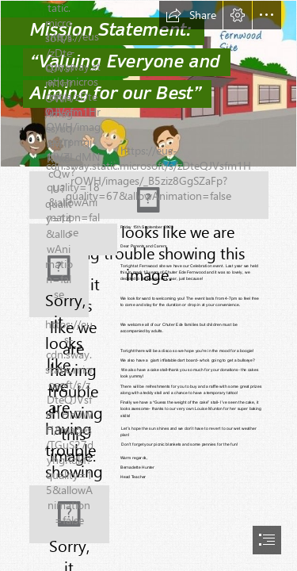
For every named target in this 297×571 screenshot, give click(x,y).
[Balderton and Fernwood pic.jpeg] (148, 83)
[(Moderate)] (149, 195)
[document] (148, 285)
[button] (191, 15)
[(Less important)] (59, 278)
